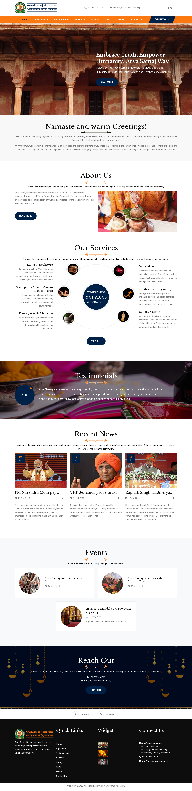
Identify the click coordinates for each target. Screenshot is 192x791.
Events (120, 19)
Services (79, 19)
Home (24, 19)
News (107, 19)
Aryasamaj (61, 750)
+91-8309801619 (95, 8)
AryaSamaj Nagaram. (115, 787)
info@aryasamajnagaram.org (126, 8)
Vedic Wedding (60, 19)
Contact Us (136, 19)
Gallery (94, 19)
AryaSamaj (39, 19)
